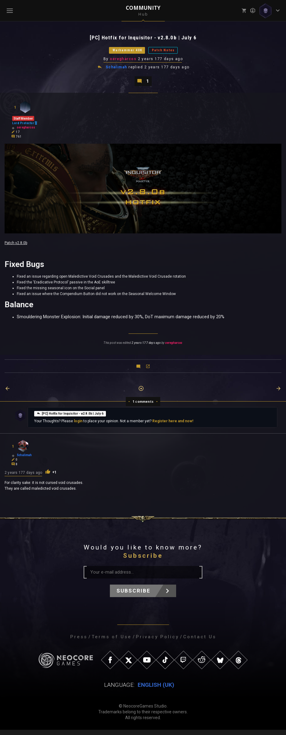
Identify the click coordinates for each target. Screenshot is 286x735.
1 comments (143, 407)
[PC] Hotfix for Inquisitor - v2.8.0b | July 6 (70, 418)
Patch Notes (172, 52)
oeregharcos (123, 62)
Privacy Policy (157, 642)
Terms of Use (112, 642)
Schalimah (117, 71)
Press (78, 642)
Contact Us (199, 642)
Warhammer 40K (121, 52)
